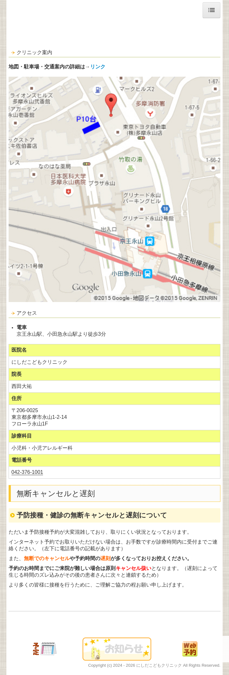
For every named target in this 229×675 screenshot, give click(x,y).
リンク (97, 66)
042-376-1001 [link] (27, 472)
